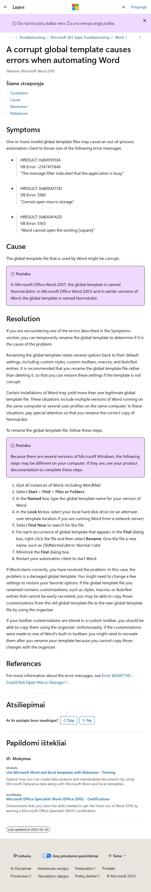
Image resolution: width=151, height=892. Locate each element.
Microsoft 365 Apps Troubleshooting (80, 37)
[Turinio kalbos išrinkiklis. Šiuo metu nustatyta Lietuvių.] (22, 856)
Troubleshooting (32, 37)
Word (119, 37)
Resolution (18, 106)
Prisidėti (108, 868)
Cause (15, 99)
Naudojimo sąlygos (53, 875)
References (19, 113)
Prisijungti (139, 6)
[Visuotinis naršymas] (5, 7)
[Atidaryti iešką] (124, 7)
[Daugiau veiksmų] (140, 37)
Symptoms (19, 92)
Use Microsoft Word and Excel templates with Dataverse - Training (60, 772)
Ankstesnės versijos (53, 868)
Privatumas (19, 875)
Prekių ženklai (86, 875)
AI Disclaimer (20, 868)
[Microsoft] (75, 7)
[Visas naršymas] (10, 37)
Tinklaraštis (83, 868)
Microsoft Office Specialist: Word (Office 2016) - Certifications (57, 799)
